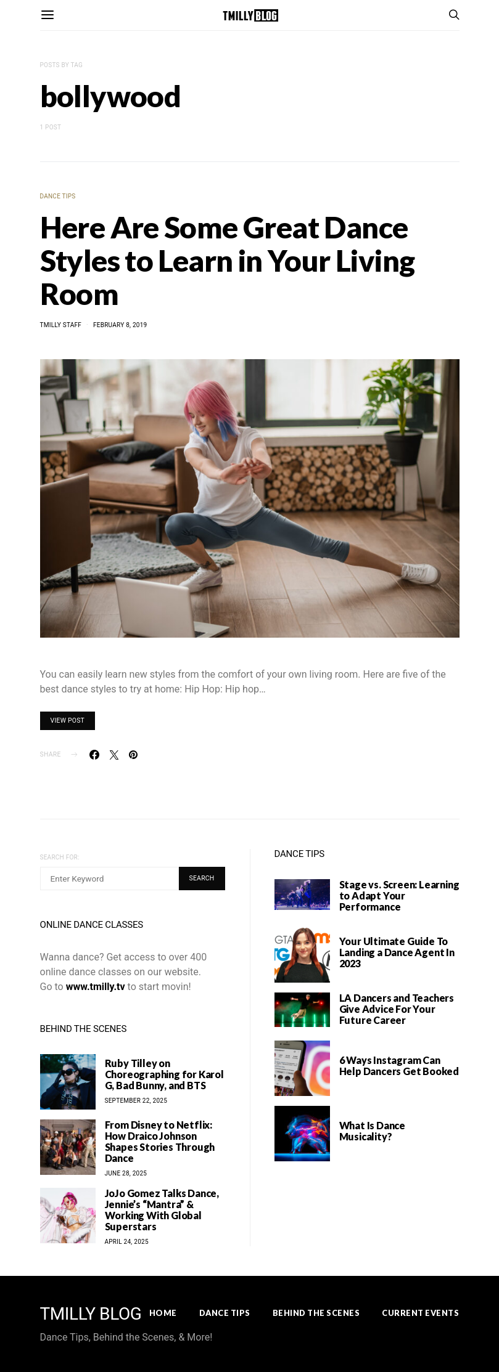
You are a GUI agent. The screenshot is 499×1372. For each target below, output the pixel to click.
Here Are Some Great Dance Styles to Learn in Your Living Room (227, 260)
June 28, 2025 (126, 1173)
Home (163, 1313)
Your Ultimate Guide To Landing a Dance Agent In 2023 (397, 952)
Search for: (60, 857)
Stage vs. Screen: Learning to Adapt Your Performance (399, 895)
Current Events (420, 1313)
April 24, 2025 (127, 1241)
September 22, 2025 (136, 1100)
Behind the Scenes (316, 1313)
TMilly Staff (61, 325)
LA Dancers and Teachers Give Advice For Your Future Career (396, 1009)
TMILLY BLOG (91, 1314)
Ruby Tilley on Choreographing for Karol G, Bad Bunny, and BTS (164, 1074)
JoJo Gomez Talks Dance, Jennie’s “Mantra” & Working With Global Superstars (162, 1209)
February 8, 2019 (120, 325)
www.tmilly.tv (95, 986)
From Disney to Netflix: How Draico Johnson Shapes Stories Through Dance (160, 1141)
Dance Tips (58, 196)
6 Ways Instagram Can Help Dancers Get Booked (399, 1065)
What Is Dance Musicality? (372, 1130)
